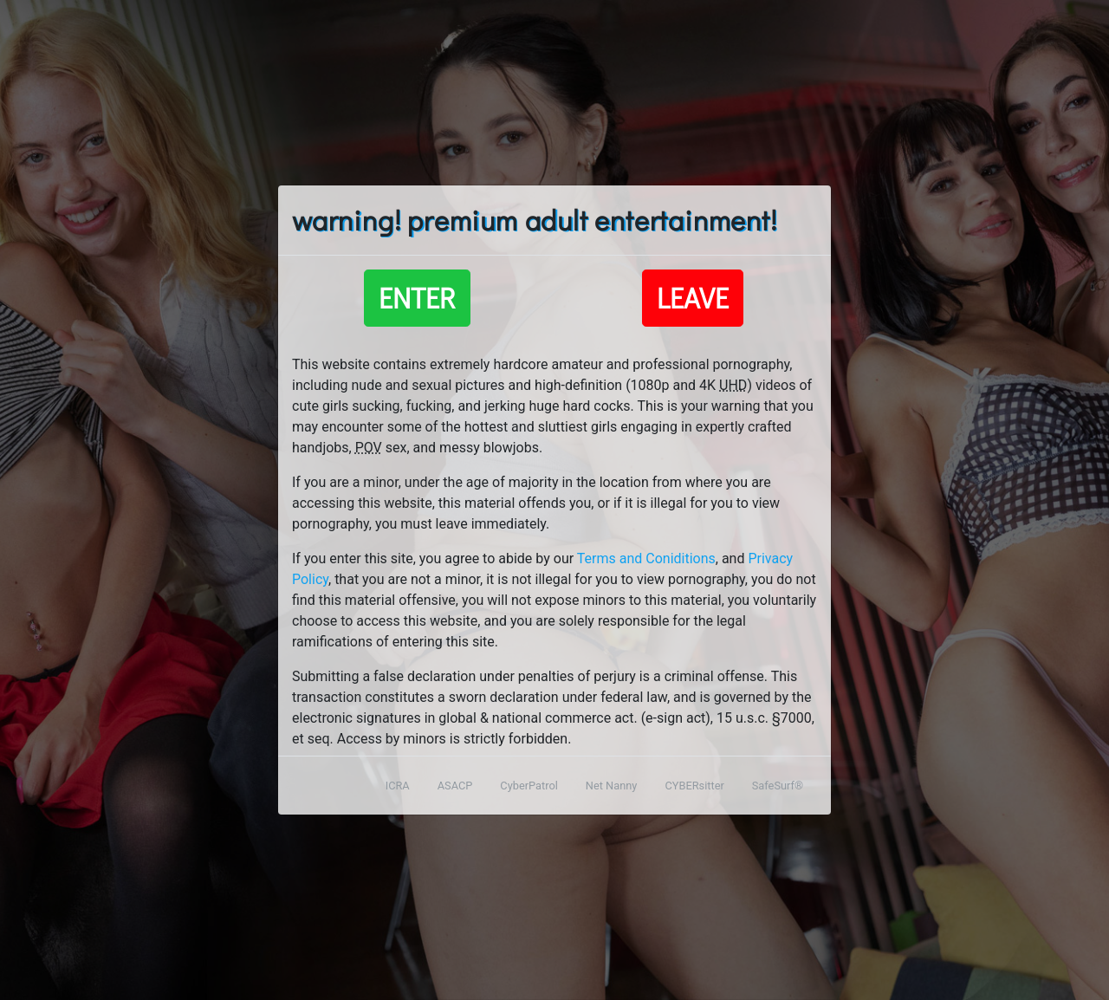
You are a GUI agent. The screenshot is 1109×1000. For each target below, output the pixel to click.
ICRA (398, 785)
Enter (417, 297)
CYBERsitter (694, 785)
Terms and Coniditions (646, 558)
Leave (693, 297)
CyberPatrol (528, 785)
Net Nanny (612, 785)
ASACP (455, 785)
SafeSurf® (777, 785)
